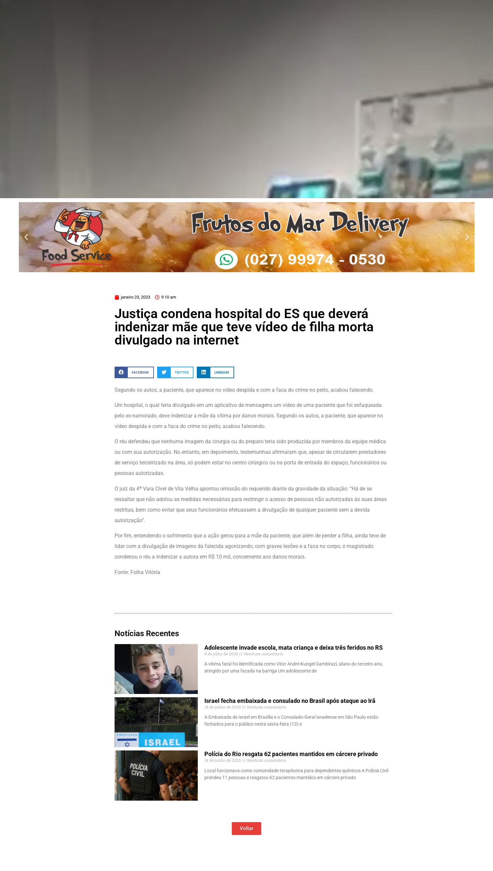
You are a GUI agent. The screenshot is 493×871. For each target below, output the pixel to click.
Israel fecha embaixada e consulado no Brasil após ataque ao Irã (289, 700)
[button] (26, 237)
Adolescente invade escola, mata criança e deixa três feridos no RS (293, 647)
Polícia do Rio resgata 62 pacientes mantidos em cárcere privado (291, 753)
